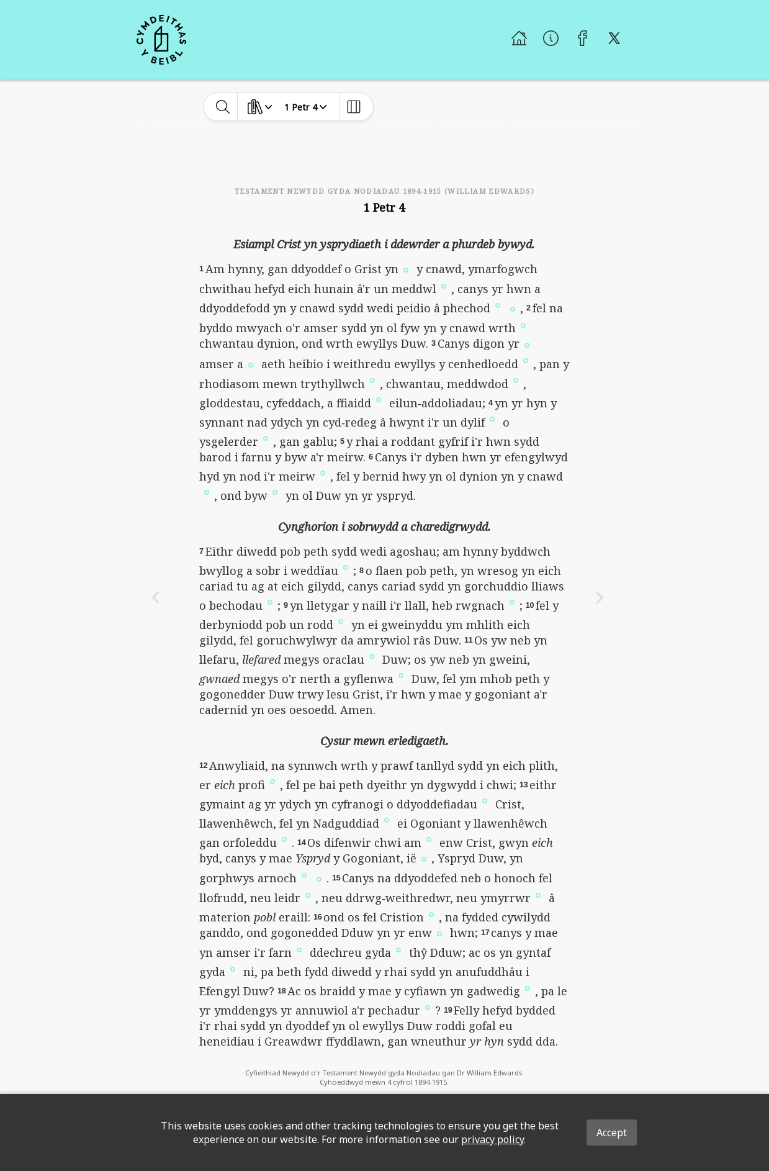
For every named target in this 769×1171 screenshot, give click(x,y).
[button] (405, 268)
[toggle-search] (223, 106)
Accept (611, 1132)
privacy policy (492, 1139)
